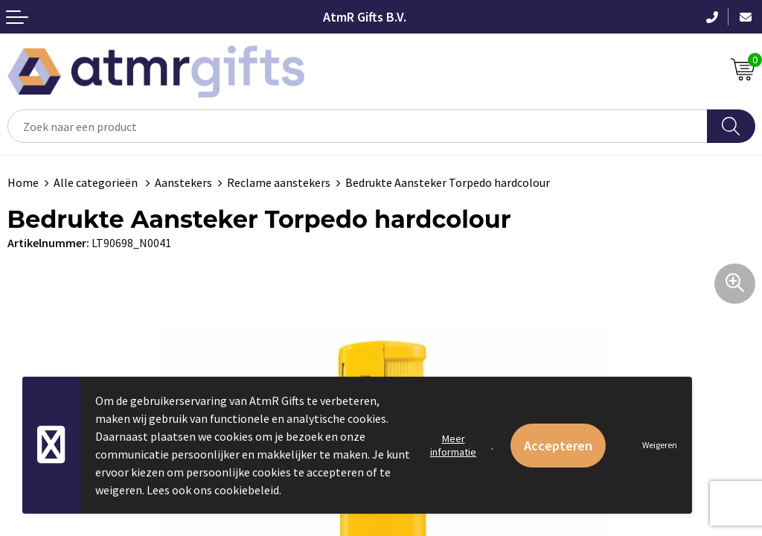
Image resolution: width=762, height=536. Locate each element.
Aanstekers (183, 182)
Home (23, 182)
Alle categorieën (97, 182)
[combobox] (357, 126)
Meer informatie (453, 445)
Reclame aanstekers (278, 182)
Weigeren (659, 444)
